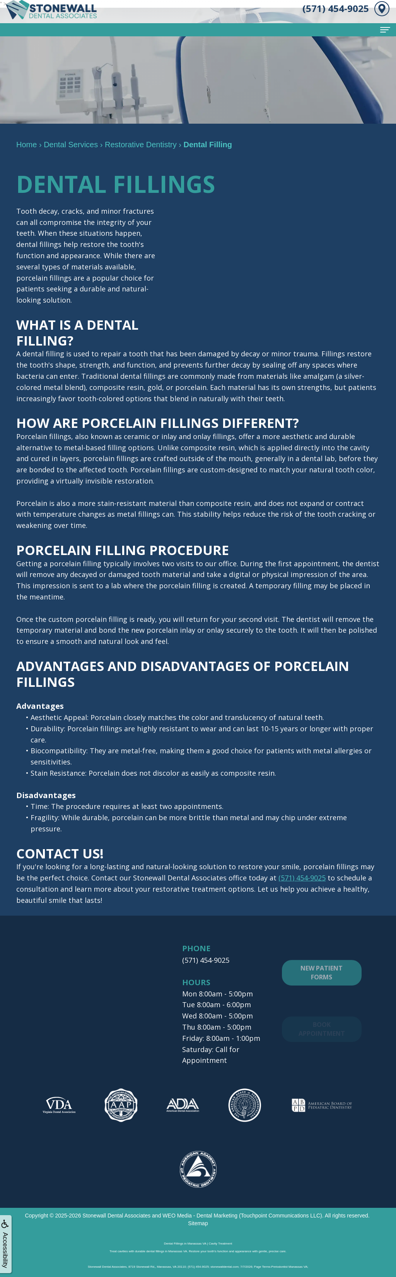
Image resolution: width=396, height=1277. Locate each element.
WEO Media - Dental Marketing (199, 1215)
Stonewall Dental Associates (116, 1215)
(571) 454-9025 (302, 877)
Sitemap (198, 1223)
